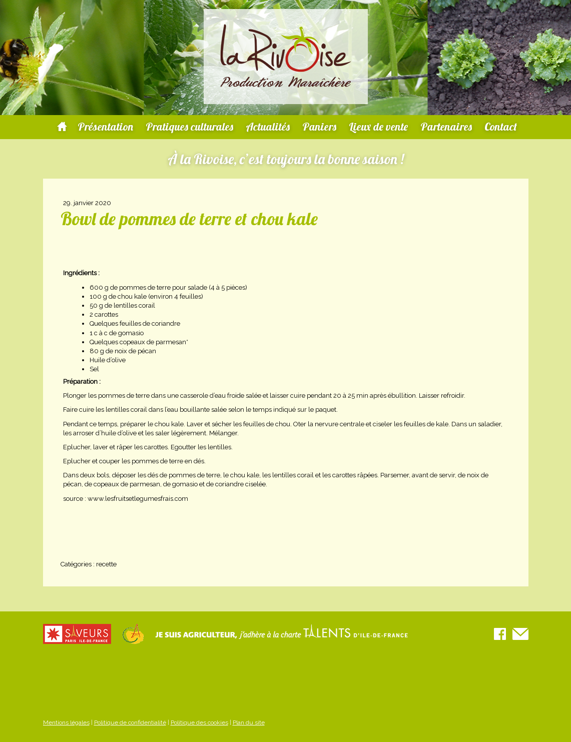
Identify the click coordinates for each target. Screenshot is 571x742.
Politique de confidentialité (130, 722)
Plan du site (249, 722)
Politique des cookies (199, 722)
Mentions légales (66, 722)
